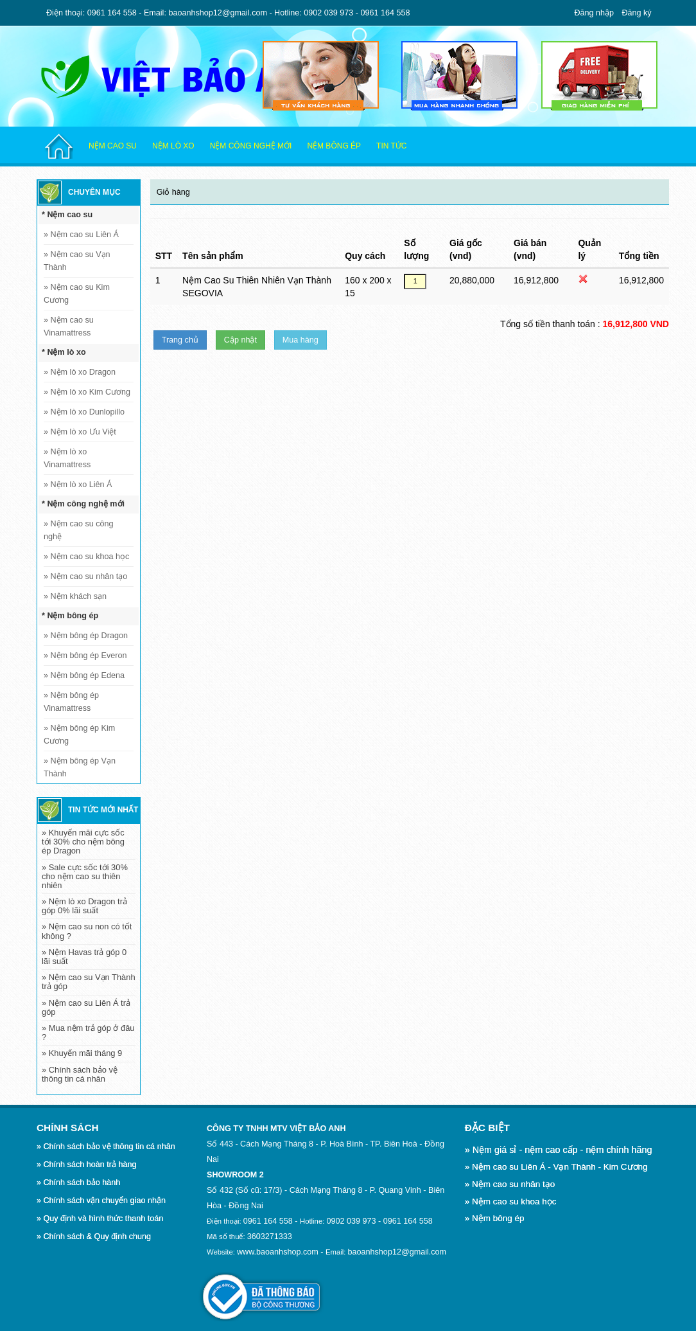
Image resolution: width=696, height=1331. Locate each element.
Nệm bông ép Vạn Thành (80, 767)
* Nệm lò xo (64, 352)
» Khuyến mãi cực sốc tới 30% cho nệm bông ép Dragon (83, 841)
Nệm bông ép (334, 145)
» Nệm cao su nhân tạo (510, 1184)
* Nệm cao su (67, 214)
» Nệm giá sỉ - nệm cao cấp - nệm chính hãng (558, 1150)
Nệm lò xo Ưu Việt (80, 431)
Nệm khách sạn (75, 596)
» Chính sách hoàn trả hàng (86, 1164)
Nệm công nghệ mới (251, 145)
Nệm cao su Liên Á (81, 234)
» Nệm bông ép (495, 1218)
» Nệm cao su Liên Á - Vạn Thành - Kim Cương (556, 1167)
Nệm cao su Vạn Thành (77, 261)
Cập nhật (240, 339)
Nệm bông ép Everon (85, 655)
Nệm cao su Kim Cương (77, 294)
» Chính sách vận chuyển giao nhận (101, 1200)
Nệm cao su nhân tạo (85, 576)
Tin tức (391, 145)
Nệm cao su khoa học (86, 556)
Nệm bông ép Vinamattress (71, 702)
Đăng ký (636, 12)
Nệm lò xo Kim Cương (87, 392)
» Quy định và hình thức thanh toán (100, 1218)
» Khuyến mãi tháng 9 (82, 1053)
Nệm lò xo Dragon (80, 372)
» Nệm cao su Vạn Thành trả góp (88, 981)
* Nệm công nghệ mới (83, 503)
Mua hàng (300, 339)
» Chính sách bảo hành (78, 1182)
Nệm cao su (113, 145)
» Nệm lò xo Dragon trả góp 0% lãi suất (84, 906)
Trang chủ (180, 339)
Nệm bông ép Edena (84, 675)
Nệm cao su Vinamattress (69, 326)
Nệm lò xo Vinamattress (67, 458)
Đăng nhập (594, 12)
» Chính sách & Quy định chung (94, 1236)
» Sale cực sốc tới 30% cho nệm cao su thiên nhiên (85, 876)
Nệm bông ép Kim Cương (79, 735)
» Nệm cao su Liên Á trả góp (86, 1007)
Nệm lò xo (173, 145)
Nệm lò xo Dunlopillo (84, 411)
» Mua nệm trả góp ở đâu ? (88, 1032)
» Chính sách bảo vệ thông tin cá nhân (79, 1074)
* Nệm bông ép (70, 615)
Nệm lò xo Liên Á (78, 484)
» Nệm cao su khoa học (511, 1201)
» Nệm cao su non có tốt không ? (87, 931)
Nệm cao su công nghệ (79, 530)
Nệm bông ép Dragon (86, 635)
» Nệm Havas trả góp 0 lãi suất (84, 956)
